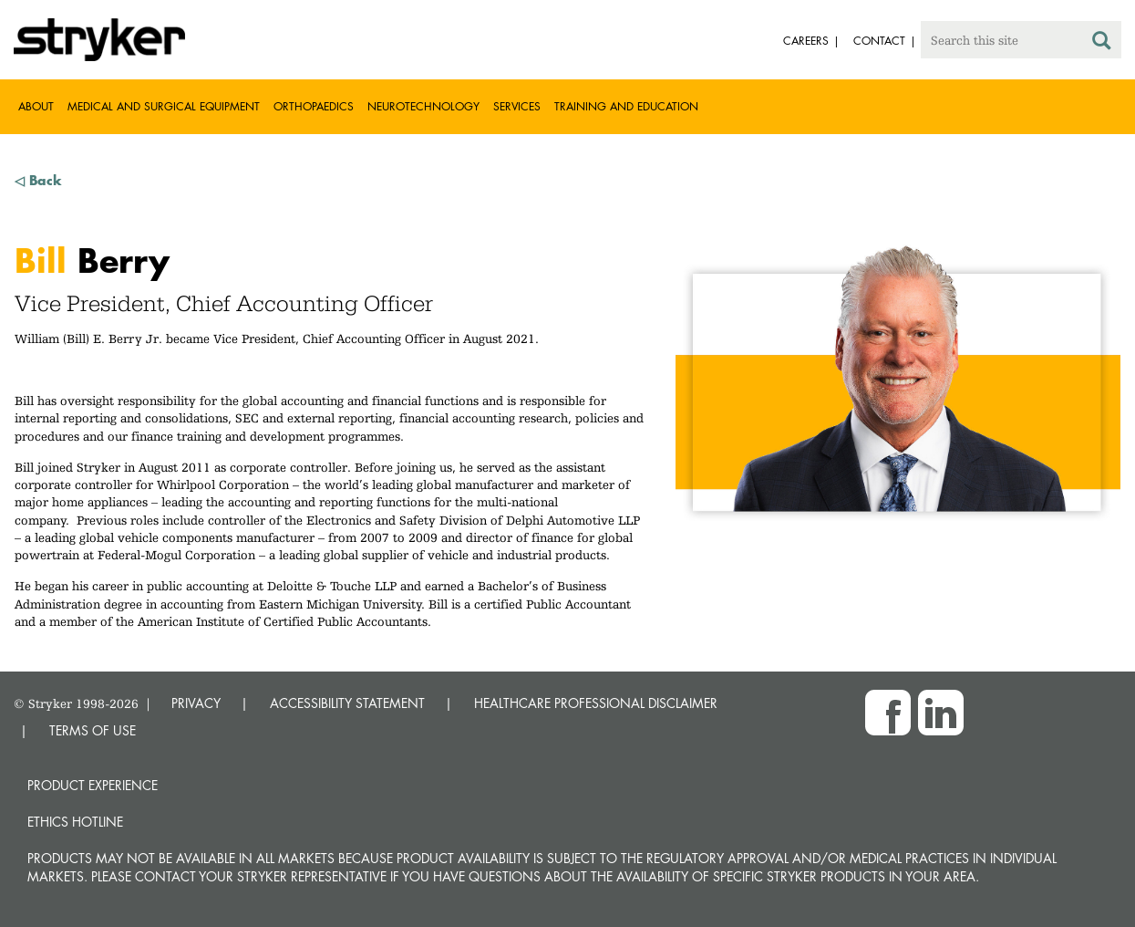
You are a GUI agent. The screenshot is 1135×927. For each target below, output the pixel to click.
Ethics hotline (75, 821)
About (36, 106)
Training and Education (626, 106)
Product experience (92, 785)
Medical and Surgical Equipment (163, 106)
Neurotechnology (423, 106)
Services (517, 106)
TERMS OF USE (92, 730)
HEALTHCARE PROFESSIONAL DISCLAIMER (595, 703)
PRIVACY (196, 703)
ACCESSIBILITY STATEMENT (347, 703)
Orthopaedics (313, 106)
